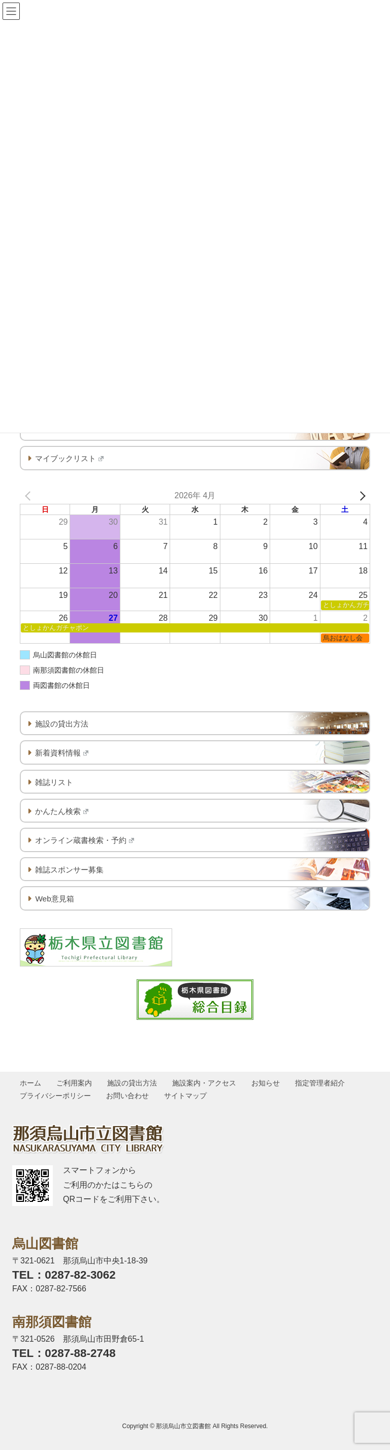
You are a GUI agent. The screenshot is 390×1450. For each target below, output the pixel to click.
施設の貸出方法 (61, 723)
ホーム (31, 1083)
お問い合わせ (128, 1095)
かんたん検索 (61, 811)
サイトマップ (187, 1095)
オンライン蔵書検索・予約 (84, 840)
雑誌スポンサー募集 (69, 869)
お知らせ (268, 1083)
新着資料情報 (61, 752)
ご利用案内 (75, 1083)
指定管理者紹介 (323, 1083)
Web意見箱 (54, 898)
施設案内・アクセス (206, 1083)
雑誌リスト (54, 782)
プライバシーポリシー (55, 1095)
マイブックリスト (69, 458)
